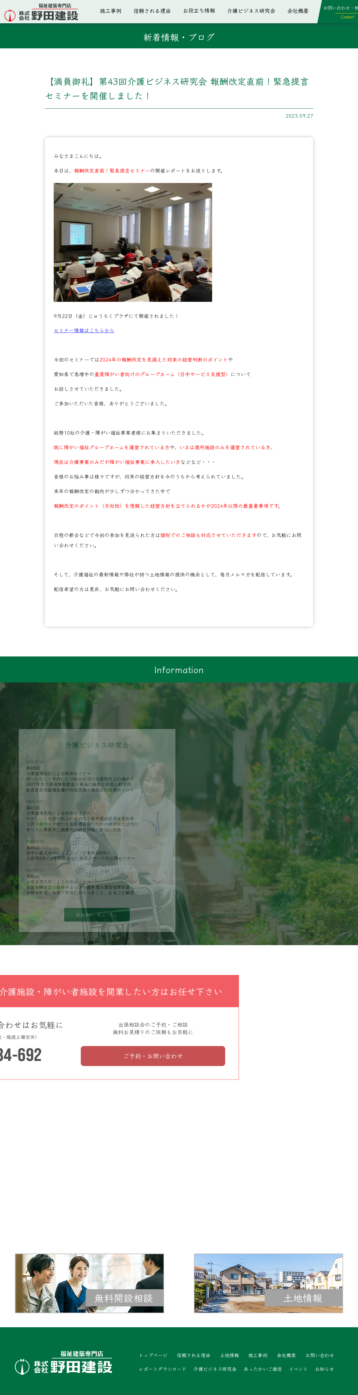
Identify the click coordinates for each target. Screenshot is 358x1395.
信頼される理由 (152, 10)
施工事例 (110, 10)
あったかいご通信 (263, 1368)
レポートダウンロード (162, 1368)
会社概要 (298, 10)
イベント (298, 1368)
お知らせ (324, 1368)
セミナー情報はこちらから (84, 330)
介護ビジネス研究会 (251, 10)
